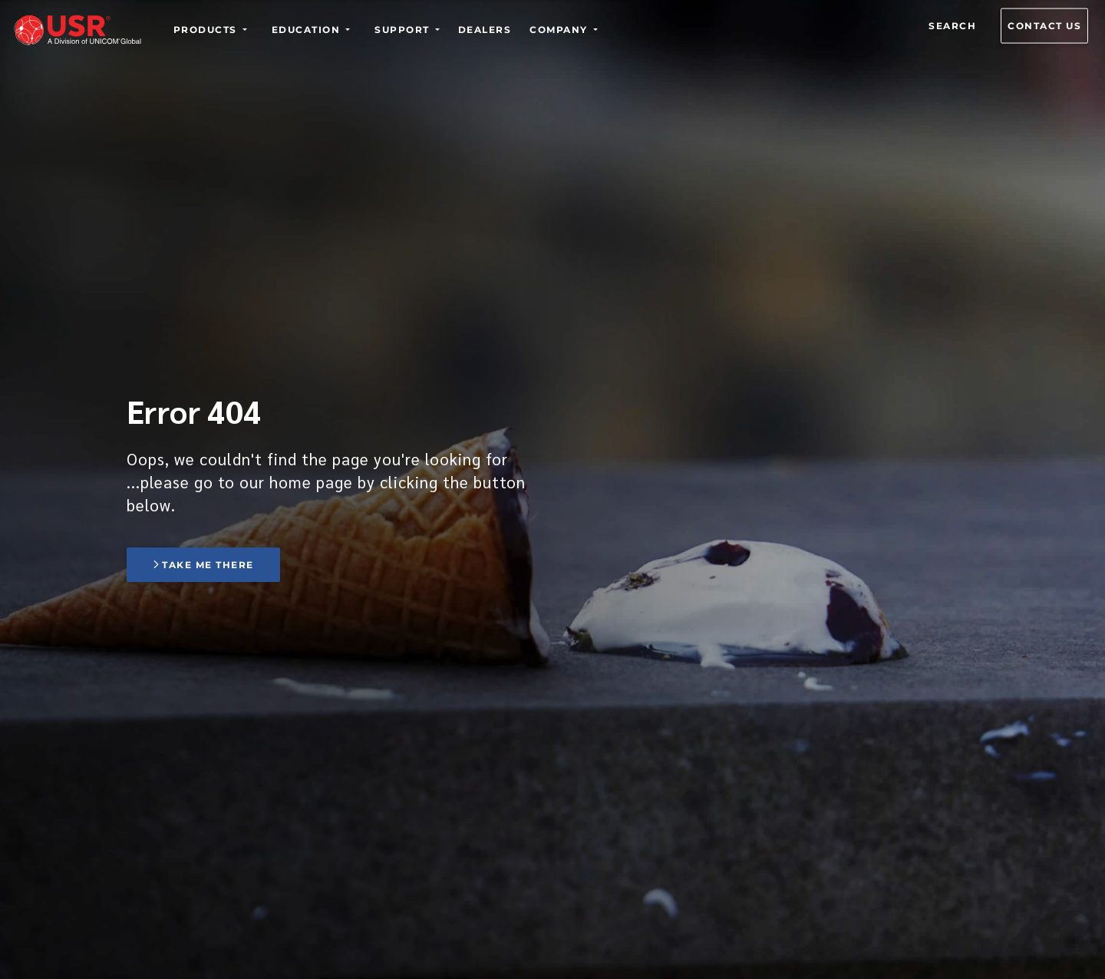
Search (952, 25)
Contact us (1044, 25)
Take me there (203, 565)
